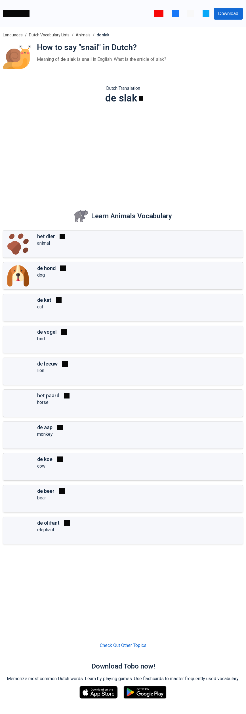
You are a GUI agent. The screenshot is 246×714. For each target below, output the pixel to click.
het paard (48, 395)
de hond (46, 268)
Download (228, 13)
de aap (44, 427)
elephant (45, 529)
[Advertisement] (123, 152)
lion (40, 370)
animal (43, 243)
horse (43, 402)
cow (41, 466)
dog (41, 275)
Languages (13, 35)
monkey (45, 434)
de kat (44, 300)
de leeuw (47, 364)
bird (41, 338)
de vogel (47, 332)
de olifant (48, 523)
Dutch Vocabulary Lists (49, 35)
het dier (46, 236)
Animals (83, 35)
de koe (44, 459)
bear (41, 498)
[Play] (141, 98)
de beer (45, 491)
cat (40, 307)
